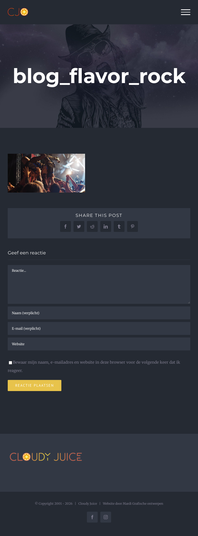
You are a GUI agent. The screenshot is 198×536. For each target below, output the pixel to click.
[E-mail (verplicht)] (99, 328)
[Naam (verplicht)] (99, 312)
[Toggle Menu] (186, 12)
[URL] (99, 343)
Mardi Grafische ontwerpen (143, 503)
